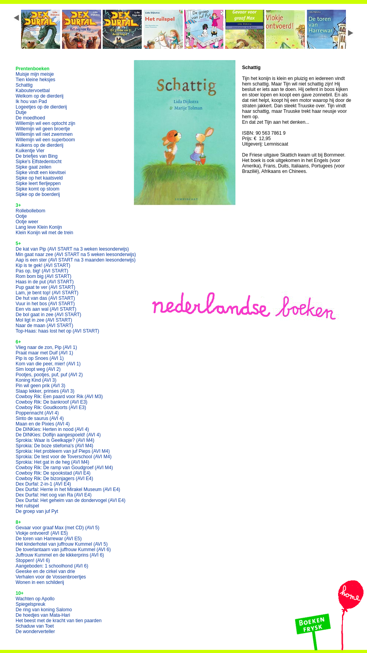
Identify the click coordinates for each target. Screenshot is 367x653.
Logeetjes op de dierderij (41, 107)
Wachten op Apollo (35, 598)
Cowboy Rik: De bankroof (51, 402)
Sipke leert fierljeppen (38, 183)
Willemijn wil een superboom (45, 139)
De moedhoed (30, 118)
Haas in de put (45, 282)
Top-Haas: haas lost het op (57, 331)
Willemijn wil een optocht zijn (45, 123)
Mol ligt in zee (44, 320)
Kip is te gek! (43, 265)
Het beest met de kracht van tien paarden (59, 620)
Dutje (21, 112)
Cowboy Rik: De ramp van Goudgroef (64, 467)
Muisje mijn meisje (35, 74)
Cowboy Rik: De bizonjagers (54, 478)
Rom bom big (43, 276)
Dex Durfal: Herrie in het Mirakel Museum (68, 489)
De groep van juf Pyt (37, 511)
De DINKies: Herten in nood (52, 429)
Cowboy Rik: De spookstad (53, 473)
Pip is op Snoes (40, 358)
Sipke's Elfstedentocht (39, 161)
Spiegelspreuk (30, 604)
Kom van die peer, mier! (48, 364)
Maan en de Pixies (43, 424)
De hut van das (45, 298)
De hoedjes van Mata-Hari (43, 615)
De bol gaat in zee (48, 314)
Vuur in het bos (45, 303)
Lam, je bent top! (47, 292)
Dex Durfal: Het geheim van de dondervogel (70, 500)
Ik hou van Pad (31, 101)
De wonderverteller (35, 631)
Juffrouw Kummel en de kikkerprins (60, 555)
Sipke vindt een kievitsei (41, 172)
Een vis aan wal (46, 309)
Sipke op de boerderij (38, 194)
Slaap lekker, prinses (45, 391)
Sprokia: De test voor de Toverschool (64, 456)
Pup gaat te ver (45, 287)
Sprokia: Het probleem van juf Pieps (63, 451)
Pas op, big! (42, 271)
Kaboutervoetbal (33, 90)
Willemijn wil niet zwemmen (44, 134)
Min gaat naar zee (76, 254)
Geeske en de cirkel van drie (45, 571)
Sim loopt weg (38, 369)
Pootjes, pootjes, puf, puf (49, 374)
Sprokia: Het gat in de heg (52, 462)
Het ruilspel (27, 506)
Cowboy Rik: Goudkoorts (51, 407)
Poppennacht (37, 413)
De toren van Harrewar (49, 538)
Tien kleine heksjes (35, 79)
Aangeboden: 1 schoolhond (52, 566)
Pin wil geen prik (40, 385)
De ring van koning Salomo (44, 609)
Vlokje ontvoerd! (42, 533)
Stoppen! (33, 560)
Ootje (21, 216)
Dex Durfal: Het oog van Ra (54, 495)
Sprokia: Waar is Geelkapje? (55, 440)
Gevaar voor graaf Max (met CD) (58, 527)
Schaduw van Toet (35, 626)
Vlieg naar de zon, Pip (46, 347)
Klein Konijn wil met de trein (44, 232)
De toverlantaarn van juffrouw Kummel (63, 549)
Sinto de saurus (40, 418)
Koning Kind (36, 380)
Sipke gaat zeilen (33, 167)
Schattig (24, 85)
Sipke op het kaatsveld (39, 178)
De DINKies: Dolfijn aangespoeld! (58, 435)
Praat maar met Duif (44, 353)
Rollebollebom (30, 211)
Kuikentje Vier (30, 150)
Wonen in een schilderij (40, 582)
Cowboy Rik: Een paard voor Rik (59, 396)
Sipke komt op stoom (37, 189)
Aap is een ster (75, 260)
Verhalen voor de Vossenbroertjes (51, 577)
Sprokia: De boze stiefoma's (54, 445)
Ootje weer (27, 221)
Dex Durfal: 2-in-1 (43, 484)
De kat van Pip (72, 249)
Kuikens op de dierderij (39, 145)
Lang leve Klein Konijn (39, 227)
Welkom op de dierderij (40, 96)
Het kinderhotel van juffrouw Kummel (62, 544)
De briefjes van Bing (36, 156)
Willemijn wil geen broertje (43, 129)
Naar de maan (44, 325)
